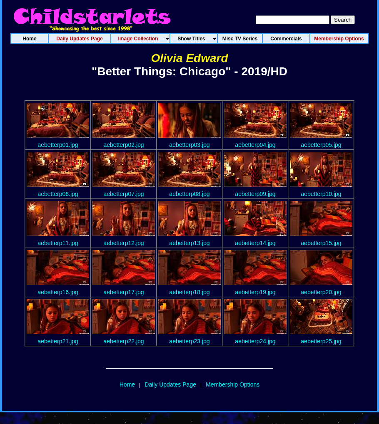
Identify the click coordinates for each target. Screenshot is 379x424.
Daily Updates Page (170, 384)
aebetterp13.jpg (189, 243)
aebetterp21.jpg (57, 341)
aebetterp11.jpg (57, 243)
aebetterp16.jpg (57, 292)
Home (127, 384)
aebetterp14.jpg (255, 243)
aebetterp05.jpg (321, 144)
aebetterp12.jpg (123, 243)
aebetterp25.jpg (321, 341)
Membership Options (232, 384)
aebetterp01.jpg (57, 144)
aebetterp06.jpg (57, 194)
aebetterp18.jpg (189, 292)
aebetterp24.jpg (255, 341)
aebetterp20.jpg (321, 292)
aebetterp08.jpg (189, 194)
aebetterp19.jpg (255, 292)
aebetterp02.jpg (123, 144)
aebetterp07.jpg (123, 194)
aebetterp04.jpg (255, 144)
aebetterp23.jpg (189, 341)
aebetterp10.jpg (321, 194)
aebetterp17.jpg (123, 292)
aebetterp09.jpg (255, 194)
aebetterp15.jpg (321, 243)
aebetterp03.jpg (189, 144)
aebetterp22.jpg (123, 341)
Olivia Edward (189, 58)
